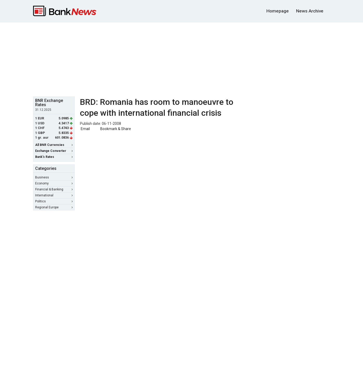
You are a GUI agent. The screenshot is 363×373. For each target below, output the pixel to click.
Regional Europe (54, 207)
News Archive (309, 11)
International (54, 195)
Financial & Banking (54, 189)
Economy (54, 183)
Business (54, 177)
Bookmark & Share (115, 129)
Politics (54, 201)
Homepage (277, 11)
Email (85, 129)
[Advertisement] (181, 58)
